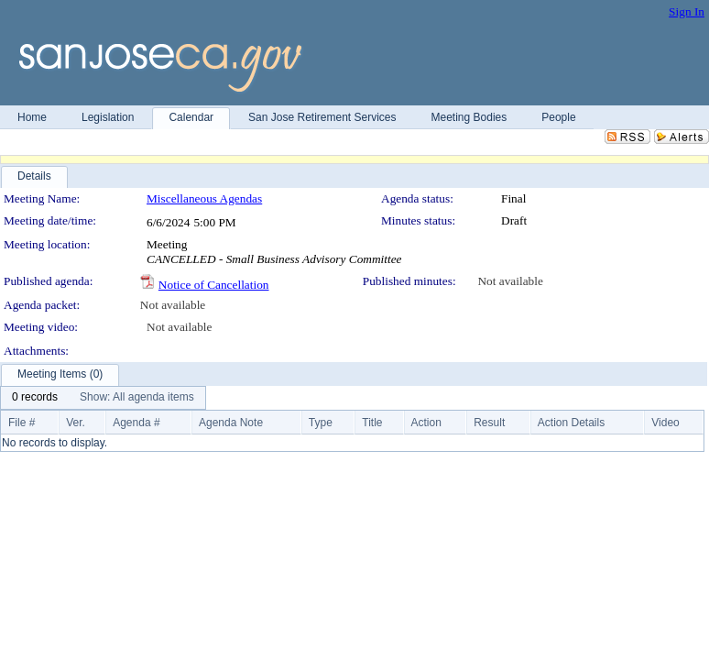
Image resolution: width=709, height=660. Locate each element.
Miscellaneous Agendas (204, 198)
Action (426, 422)
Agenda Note (231, 422)
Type (321, 422)
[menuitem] (35, 398)
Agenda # (136, 422)
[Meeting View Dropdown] (137, 398)
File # (21, 422)
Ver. (75, 422)
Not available (509, 281)
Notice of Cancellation (213, 285)
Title (372, 422)
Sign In (686, 11)
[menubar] (103, 398)
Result (489, 422)
